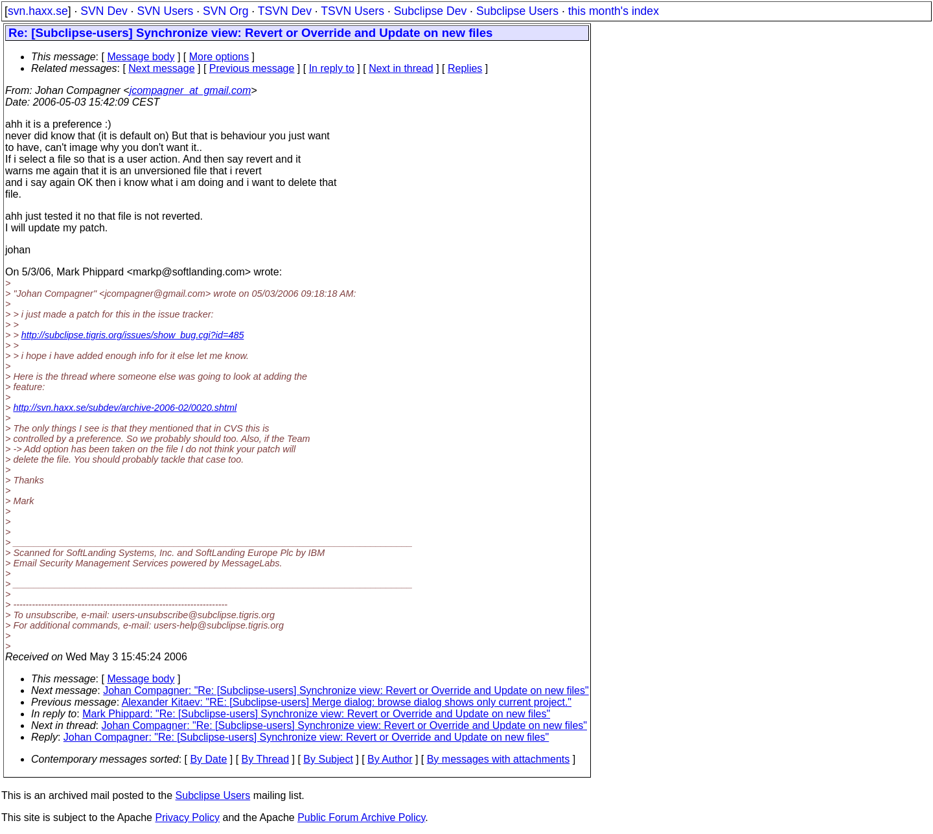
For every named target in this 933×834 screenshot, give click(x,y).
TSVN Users (352, 11)
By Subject (327, 759)
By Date (208, 759)
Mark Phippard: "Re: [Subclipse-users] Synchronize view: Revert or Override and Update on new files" (316, 713)
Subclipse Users (517, 11)
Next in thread (401, 68)
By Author (389, 759)
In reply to (331, 68)
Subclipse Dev (430, 11)
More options (219, 56)
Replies (465, 68)
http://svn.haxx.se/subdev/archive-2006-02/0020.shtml (124, 407)
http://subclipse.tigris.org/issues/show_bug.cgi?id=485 (132, 335)
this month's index (613, 11)
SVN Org (225, 11)
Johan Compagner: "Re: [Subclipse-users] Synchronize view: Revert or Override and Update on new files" (346, 690)
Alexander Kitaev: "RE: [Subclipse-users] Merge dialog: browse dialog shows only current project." (346, 702)
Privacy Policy (187, 817)
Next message (161, 68)
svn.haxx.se (38, 11)
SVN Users (165, 11)
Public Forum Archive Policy (361, 817)
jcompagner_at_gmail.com (190, 90)
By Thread (266, 759)
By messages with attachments (498, 759)
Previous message (252, 68)
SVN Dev (103, 11)
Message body (140, 56)
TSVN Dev (285, 11)
